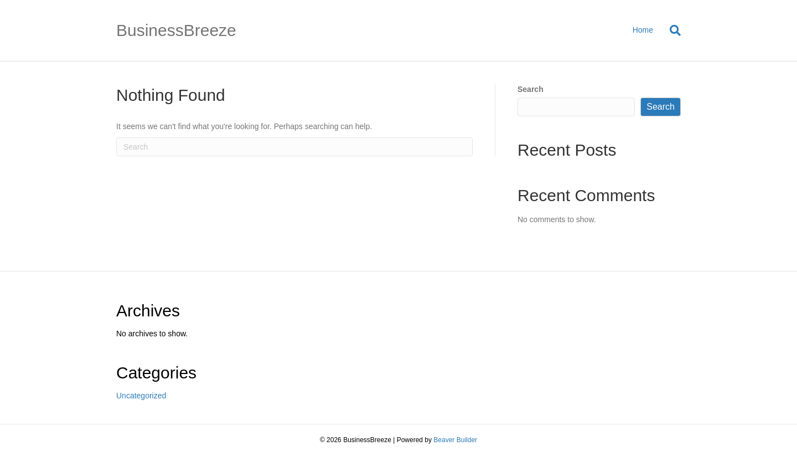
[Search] (671, 30)
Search (530, 89)
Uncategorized (141, 395)
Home (643, 29)
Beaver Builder (455, 440)
